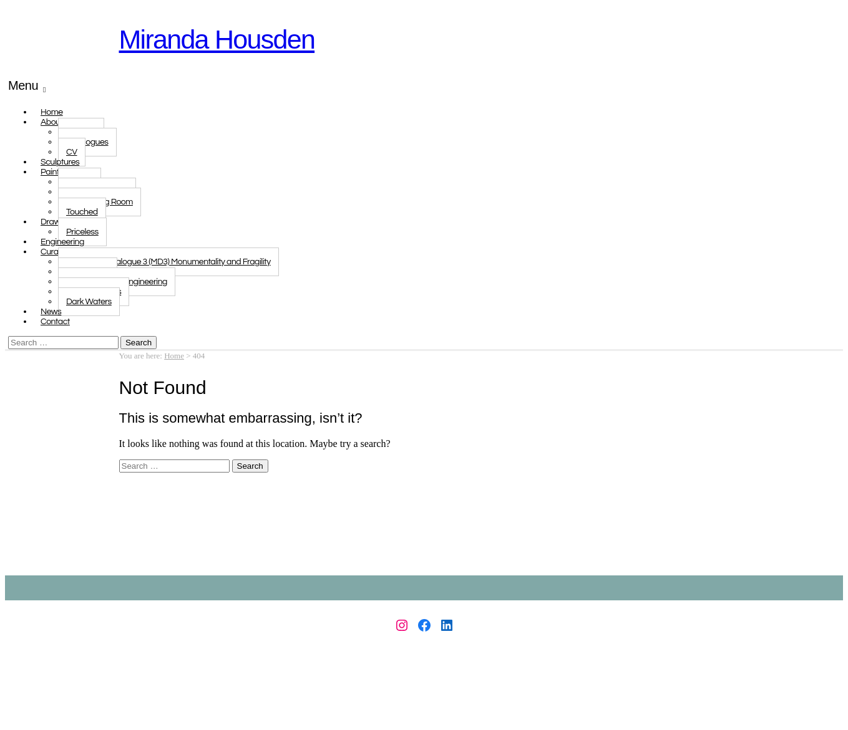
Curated (56, 251)
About (52, 122)
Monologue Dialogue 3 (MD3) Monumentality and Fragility (168, 261)
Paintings (57, 172)
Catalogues (87, 142)
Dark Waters (89, 301)
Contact (55, 321)
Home (174, 355)
